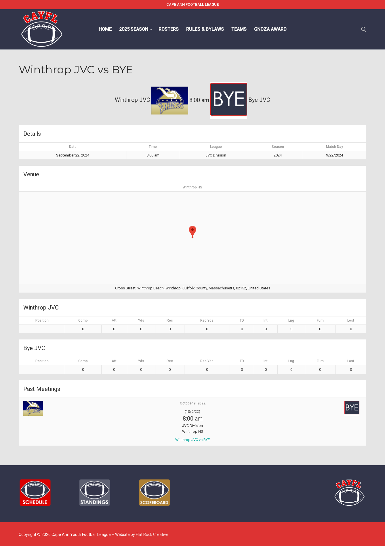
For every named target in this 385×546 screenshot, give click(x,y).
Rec (170, 320)
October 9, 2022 (192, 403)
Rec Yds (207, 320)
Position (42, 320)
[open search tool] (363, 29)
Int (266, 320)
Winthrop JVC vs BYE (192, 440)
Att (114, 320)
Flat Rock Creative (152, 534)
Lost (350, 320)
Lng (291, 320)
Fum (320, 320)
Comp (83, 320)
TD (242, 320)
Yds (141, 320)
